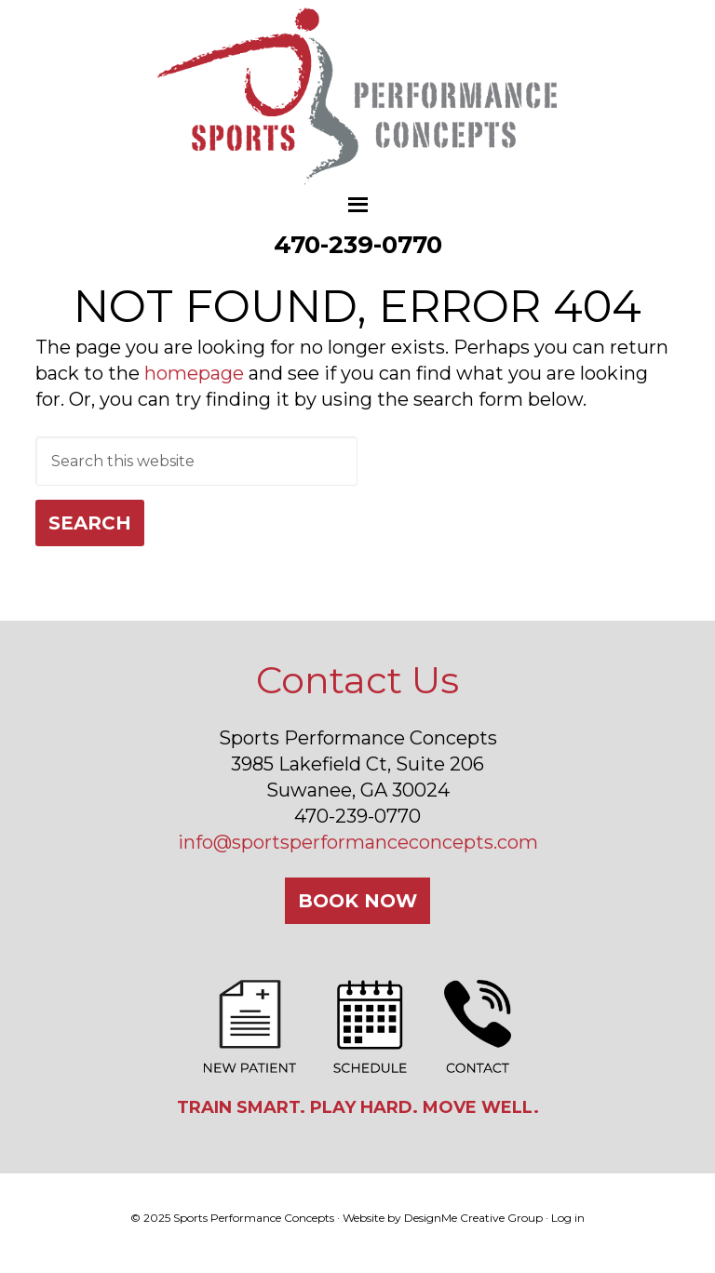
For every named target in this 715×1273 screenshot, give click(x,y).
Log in (568, 1218)
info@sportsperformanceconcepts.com (358, 842)
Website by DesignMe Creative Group (443, 1218)
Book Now (357, 901)
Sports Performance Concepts (357, 98)
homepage (194, 373)
